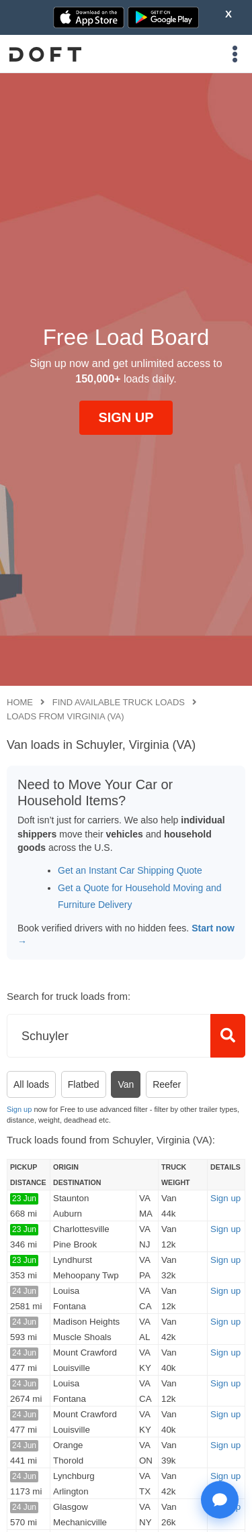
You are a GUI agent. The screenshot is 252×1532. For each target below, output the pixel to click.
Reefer (167, 1084)
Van (126, 1084)
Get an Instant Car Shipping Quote (130, 870)
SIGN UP (125, 417)
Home (20, 702)
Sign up (19, 1109)
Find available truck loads (118, 702)
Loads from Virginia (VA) (65, 716)
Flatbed (83, 1084)
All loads (31, 1084)
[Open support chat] (220, 1500)
